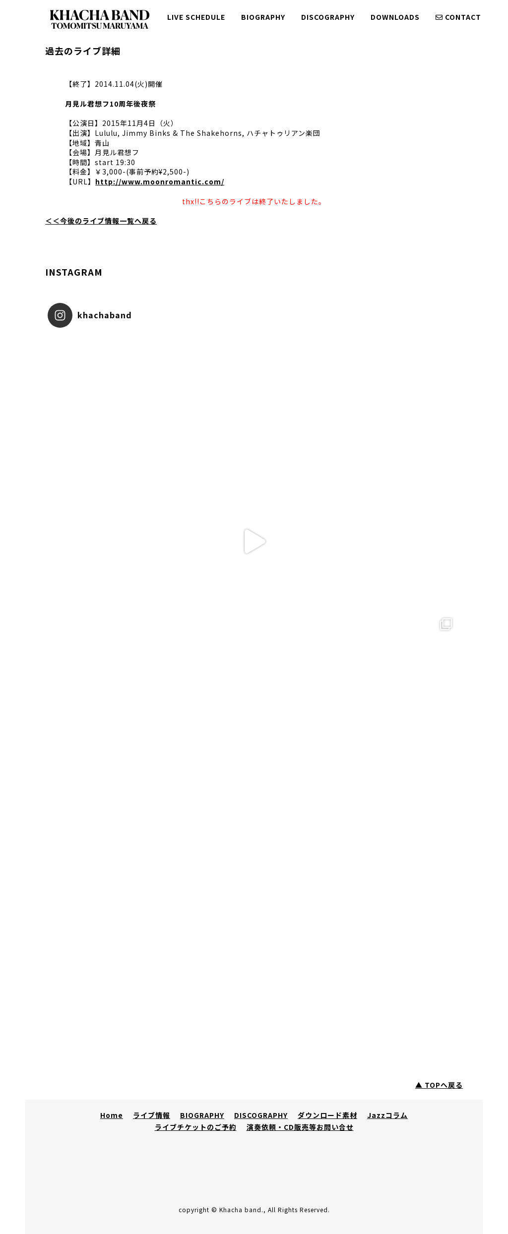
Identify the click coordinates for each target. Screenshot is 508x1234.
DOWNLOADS (395, 17)
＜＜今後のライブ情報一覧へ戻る (101, 221)
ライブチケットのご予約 (196, 1127)
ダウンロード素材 (327, 1115)
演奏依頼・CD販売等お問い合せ (300, 1127)
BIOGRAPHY (263, 17)
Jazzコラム (387, 1115)
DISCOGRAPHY (328, 17)
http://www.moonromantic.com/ (159, 181)
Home (111, 1115)
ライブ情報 (151, 1115)
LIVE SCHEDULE (196, 17)
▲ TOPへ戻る (439, 1085)
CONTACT (458, 17)
